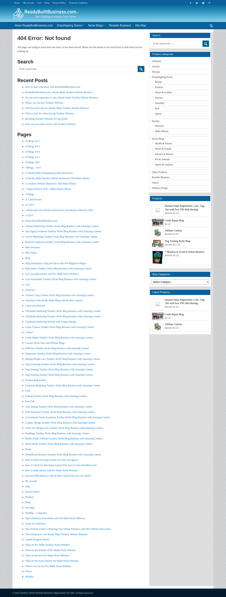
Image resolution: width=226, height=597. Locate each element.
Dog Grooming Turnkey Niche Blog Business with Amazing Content (59, 364)
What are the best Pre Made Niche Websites (47, 555)
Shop (27, 502)
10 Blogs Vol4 (32, 162)
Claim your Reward (35, 305)
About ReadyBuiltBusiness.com (34, 25)
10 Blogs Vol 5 (32, 146)
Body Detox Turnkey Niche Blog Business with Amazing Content (58, 268)
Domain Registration (35, 380)
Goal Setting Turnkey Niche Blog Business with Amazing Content (58, 406)
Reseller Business (120, 25)
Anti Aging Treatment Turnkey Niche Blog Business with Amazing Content (63, 231)
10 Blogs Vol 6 (32, 151)
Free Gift (29, 401)
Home (17, 3)
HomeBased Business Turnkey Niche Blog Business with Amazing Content (63, 454)
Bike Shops (31, 252)
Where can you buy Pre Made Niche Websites (48, 566)
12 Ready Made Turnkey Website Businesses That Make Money (57, 178)
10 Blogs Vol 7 (32, 157)
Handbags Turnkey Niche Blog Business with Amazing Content (57, 433)
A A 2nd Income (33, 199)
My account (28, 3)
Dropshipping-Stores (162, 77)
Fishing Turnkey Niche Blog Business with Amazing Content (56, 396)
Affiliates (156, 61)
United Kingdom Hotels (37, 539)
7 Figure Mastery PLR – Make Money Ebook (48, 189)
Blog (47, 3)
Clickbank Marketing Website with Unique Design (50, 321)
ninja (27, 486)
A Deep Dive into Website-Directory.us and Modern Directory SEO (59, 210)
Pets (157, 108)
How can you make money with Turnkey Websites (50, 124)
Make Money (162, 131)
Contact (29, 332)
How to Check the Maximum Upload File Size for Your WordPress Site (61, 465)
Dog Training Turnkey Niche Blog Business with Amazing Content (59, 369)
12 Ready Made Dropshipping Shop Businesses (49, 173)
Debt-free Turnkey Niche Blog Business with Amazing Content (57, 348)
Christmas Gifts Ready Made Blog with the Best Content (53, 300)
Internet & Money (164, 154)
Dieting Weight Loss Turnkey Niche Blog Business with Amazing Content (62, 359)
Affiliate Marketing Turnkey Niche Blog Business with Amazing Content (62, 226)
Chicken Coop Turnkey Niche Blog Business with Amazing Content (59, 295)
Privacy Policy (59, 3)
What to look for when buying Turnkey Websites (49, 113)
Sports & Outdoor (164, 164)
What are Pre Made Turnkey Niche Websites (47, 544)
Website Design (160, 188)
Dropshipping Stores (69, 25)
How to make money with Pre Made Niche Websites (51, 470)
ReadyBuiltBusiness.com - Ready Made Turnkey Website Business (58, 92)
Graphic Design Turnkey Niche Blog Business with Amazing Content (60, 422)
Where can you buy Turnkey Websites (44, 102)
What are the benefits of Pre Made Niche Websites (50, 550)
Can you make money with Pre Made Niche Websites (52, 274)
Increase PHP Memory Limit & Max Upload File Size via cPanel (57, 475)
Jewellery (160, 103)
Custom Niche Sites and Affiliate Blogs (45, 343)
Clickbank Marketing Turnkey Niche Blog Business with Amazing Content (63, 311)
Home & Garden (163, 92)
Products (29, 497)
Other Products (159, 172)
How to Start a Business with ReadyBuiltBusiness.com (52, 87)
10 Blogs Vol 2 (32, 141)
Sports (158, 113)
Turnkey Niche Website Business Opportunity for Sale (47, 593)
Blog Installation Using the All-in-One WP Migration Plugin (55, 263)
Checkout (30, 290)
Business (159, 125)
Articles (156, 66)
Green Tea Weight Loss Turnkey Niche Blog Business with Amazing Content (64, 428)
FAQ (27, 390)
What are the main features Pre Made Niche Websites (52, 560)
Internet (159, 97)
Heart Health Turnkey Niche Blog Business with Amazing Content (58, 444)
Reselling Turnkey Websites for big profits (46, 118)
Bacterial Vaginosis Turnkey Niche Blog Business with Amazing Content (62, 242)
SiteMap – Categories (36, 513)
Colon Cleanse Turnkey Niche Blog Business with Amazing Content (59, 327)
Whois (28, 571)
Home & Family (163, 148)
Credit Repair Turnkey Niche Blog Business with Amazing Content (59, 337)
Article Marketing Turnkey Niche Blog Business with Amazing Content (61, 236)
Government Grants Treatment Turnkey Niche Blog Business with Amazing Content (67, 417)
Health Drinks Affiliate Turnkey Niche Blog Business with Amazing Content (63, 438)
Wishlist (29, 576)
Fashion (159, 87)
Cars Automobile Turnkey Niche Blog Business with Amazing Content (60, 279)
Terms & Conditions (78, 3)
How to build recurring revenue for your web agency (51, 460)
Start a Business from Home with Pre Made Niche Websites (55, 518)
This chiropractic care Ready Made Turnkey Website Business (56, 534)
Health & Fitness (163, 143)
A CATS (29, 204)
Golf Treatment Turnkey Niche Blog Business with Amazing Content (60, 412)
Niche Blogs (95, 25)
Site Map (140, 25)
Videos (155, 182)
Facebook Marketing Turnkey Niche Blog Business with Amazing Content (62, 385)
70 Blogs (29, 194)
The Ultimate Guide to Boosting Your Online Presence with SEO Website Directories (68, 529)
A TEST (29, 215)
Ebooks (155, 121)
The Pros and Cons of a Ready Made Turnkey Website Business (57, 108)
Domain (156, 71)
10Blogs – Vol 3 (33, 167)
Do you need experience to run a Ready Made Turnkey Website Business (61, 97)
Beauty (158, 82)
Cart (39, 3)
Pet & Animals (162, 159)
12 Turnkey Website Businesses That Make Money (50, 183)
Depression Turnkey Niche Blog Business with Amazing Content (57, 353)
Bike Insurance (32, 247)
